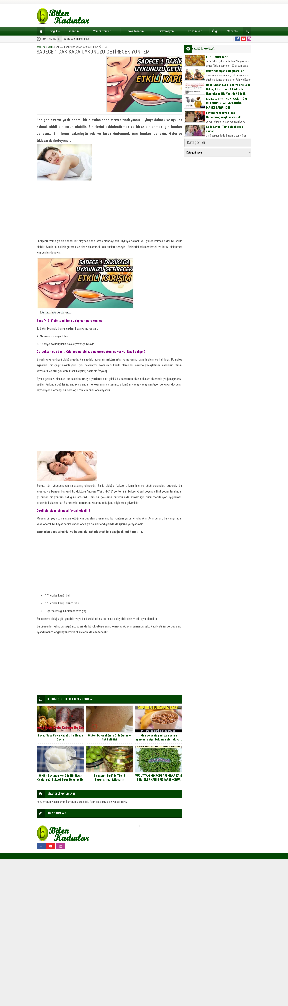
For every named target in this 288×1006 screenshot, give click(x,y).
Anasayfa (41, 47)
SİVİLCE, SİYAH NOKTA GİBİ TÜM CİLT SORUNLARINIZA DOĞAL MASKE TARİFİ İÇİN (226, 103)
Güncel (232, 31)
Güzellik (74, 31)
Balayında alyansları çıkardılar (225, 71)
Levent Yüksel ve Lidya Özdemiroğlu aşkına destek (223, 115)
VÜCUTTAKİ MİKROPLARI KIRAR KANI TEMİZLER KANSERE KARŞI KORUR (158, 777)
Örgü (215, 31)
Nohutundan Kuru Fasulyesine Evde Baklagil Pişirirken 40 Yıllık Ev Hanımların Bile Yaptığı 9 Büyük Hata (228, 91)
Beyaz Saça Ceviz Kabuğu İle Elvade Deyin (60, 737)
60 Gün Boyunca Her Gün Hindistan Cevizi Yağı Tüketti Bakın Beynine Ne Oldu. (60, 779)
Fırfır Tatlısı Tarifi (217, 57)
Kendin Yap (195, 31)
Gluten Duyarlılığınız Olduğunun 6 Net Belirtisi (109, 737)
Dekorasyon (166, 31)
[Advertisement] (70, 84)
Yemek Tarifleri (102, 31)
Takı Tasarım (136, 31)
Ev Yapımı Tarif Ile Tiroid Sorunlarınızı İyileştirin (109, 777)
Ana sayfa (39, 31)
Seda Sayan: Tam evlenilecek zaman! (224, 129)
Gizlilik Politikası (77, 38)
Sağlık (55, 31)
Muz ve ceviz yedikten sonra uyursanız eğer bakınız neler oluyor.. (158, 737)
